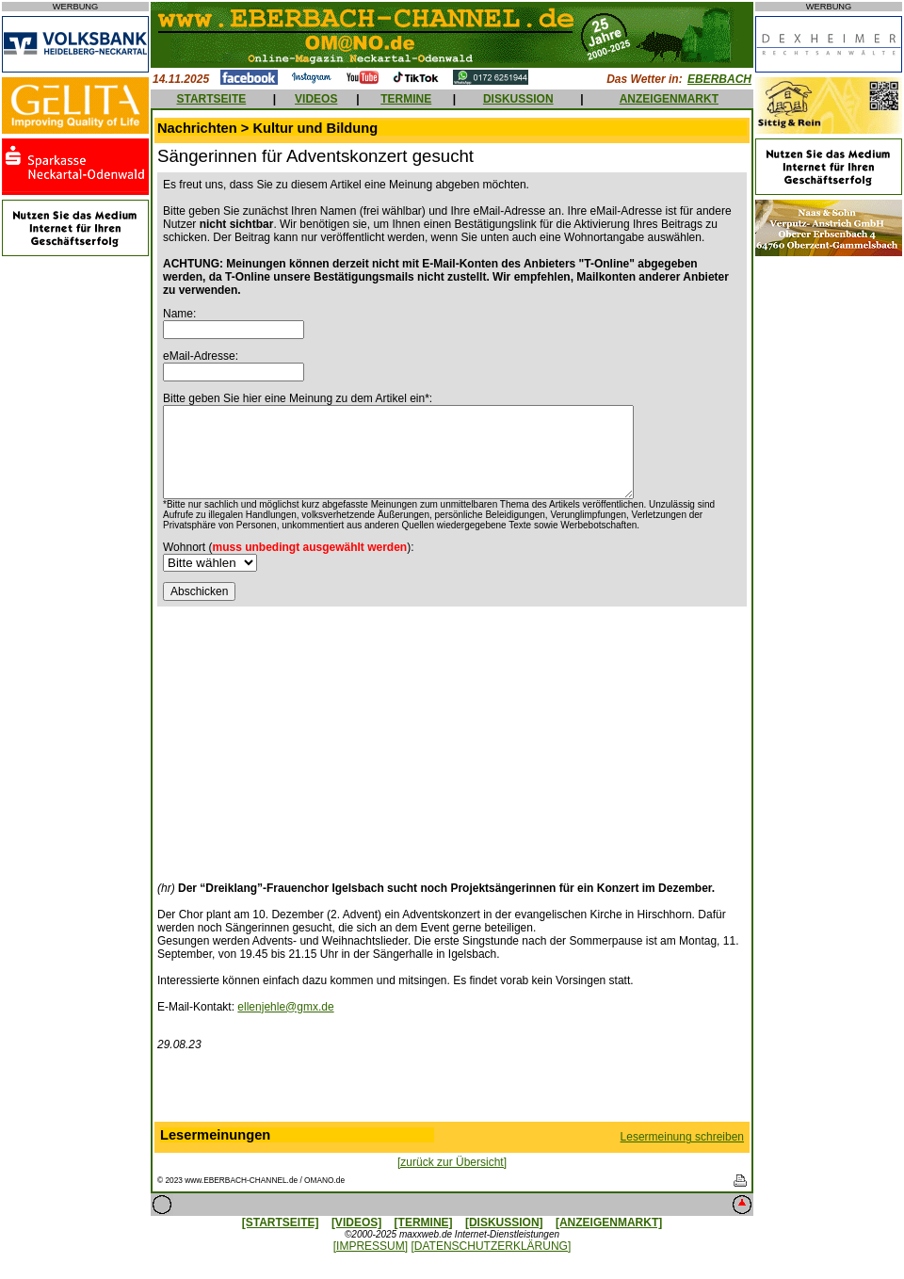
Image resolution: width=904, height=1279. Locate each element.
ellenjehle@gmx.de (285, 1006)
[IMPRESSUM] (370, 1246)
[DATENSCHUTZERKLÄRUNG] (491, 1246)
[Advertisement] (315, 738)
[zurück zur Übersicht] (452, 1162)
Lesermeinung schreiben (682, 1136)
